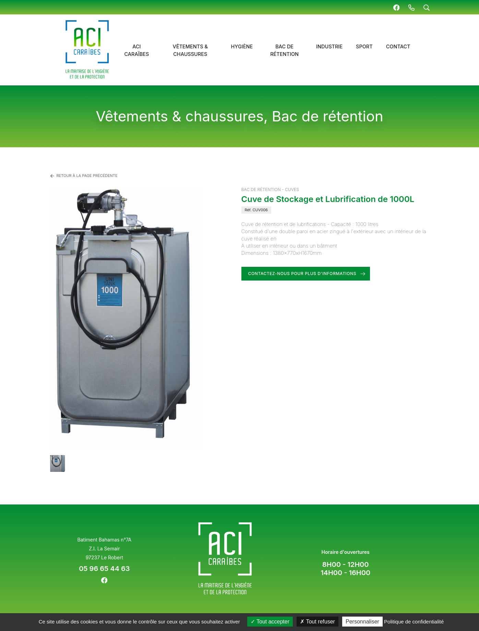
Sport (364, 46)
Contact (398, 46)
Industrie (329, 46)
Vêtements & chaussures (190, 50)
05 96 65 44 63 (104, 568)
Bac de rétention (284, 50)
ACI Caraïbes (136, 50)
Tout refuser (317, 621)
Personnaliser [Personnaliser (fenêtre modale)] (362, 621)
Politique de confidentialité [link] (414, 621)
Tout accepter (270, 621)
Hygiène (242, 46)
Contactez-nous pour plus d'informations (302, 273)
